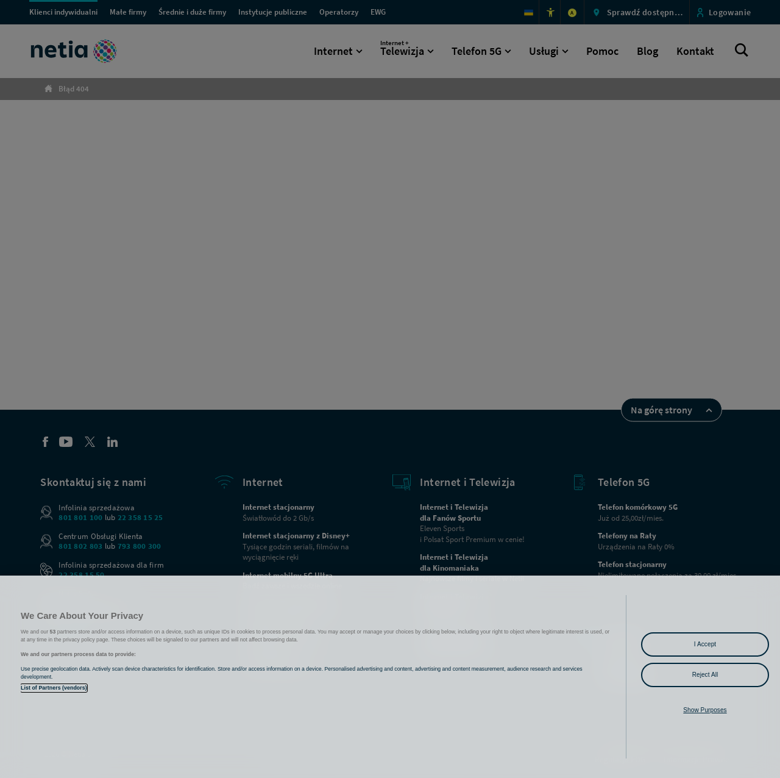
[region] (390, 677)
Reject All (705, 674)
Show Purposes (704, 710)
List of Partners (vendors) (54, 688)
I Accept (705, 644)
